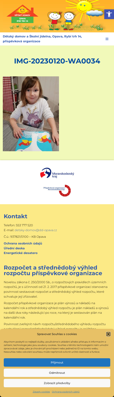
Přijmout (57, 362)
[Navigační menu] (107, 39)
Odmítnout (57, 373)
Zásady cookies (41, 391)
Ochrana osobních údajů (66, 391)
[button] (109, 14)
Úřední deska (14, 248)
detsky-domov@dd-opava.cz (36, 230)
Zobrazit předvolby (57, 383)
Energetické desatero (20, 253)
